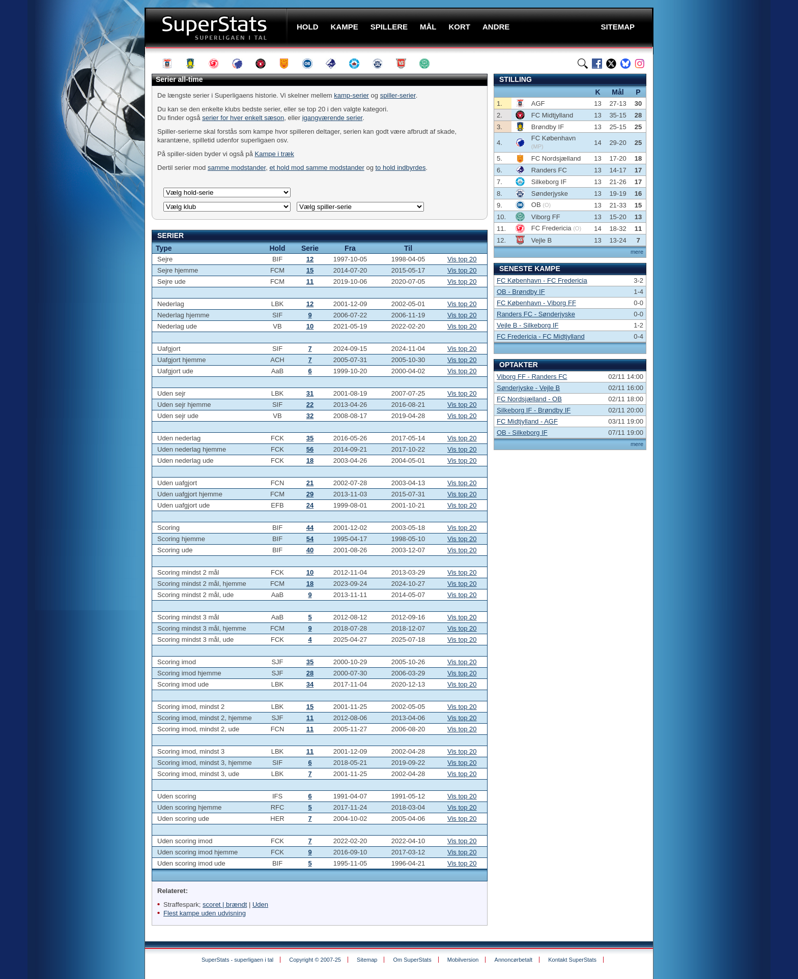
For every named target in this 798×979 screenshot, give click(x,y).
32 (310, 416)
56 (310, 449)
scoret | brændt (225, 904)
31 (310, 393)
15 (310, 270)
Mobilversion (463, 960)
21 (310, 483)
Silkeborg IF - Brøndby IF (534, 410)
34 (310, 684)
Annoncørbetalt (514, 960)
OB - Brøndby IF (521, 291)
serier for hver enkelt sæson (243, 118)
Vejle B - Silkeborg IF (527, 325)
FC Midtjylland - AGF (527, 421)
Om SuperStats (412, 960)
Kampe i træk (274, 154)
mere (637, 252)
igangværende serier (332, 118)
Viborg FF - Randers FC (532, 376)
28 (310, 673)
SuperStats (217, 27)
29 (310, 494)
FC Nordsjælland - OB (529, 399)
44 (310, 527)
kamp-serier (351, 95)
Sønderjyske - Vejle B (528, 388)
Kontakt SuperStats (572, 960)
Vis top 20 (462, 259)
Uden (260, 904)
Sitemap (367, 960)
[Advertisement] (83, 200)
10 (310, 326)
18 (310, 460)
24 (310, 505)
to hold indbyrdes (401, 167)
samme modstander (237, 167)
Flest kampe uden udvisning (204, 913)
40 (310, 550)
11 (310, 281)
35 (310, 438)
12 (310, 259)
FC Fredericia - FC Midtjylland (541, 336)
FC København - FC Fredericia (542, 280)
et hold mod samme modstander (316, 167)
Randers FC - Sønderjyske (536, 314)
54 (310, 539)
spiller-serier (398, 95)
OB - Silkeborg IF (522, 432)
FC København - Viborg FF (536, 303)
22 (310, 404)
